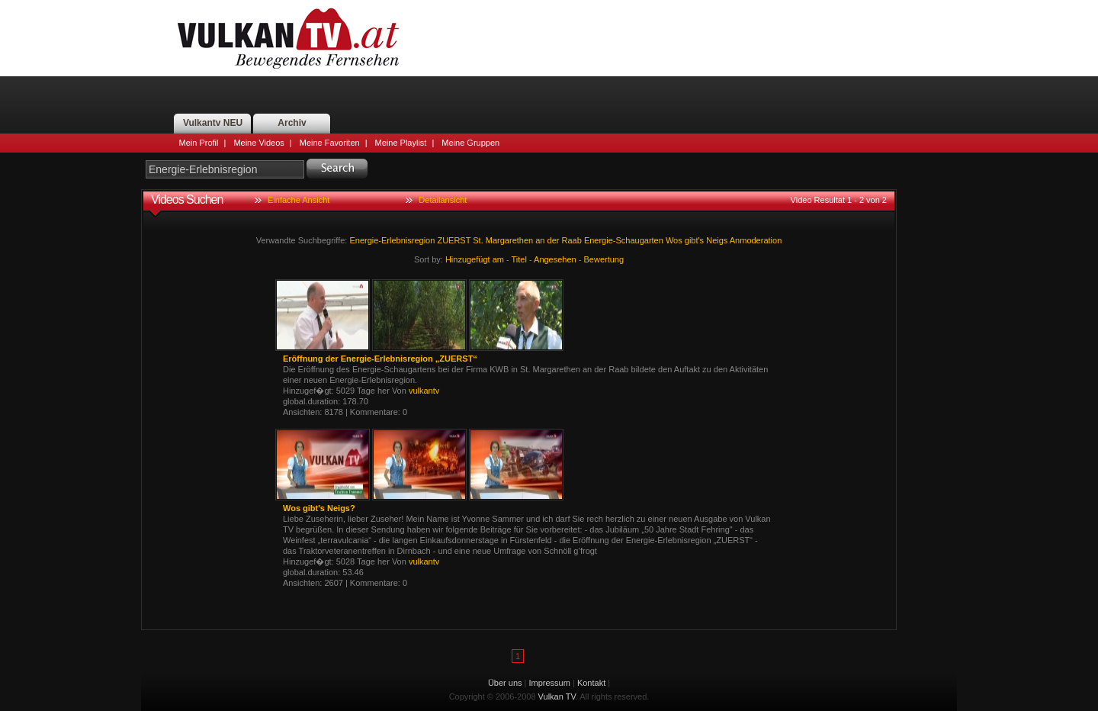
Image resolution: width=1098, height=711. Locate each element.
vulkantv (424, 390)
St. (478, 240)
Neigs (716, 240)
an (539, 240)
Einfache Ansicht (298, 199)
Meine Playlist (401, 142)
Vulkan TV (288, 38)
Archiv (292, 122)
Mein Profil (199, 142)
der (553, 240)
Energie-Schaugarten (623, 240)
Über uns (505, 682)
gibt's (694, 240)
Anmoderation (756, 240)
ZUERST (453, 240)
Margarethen (509, 240)
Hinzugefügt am (474, 259)
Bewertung (604, 259)
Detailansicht (443, 199)
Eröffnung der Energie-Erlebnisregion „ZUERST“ (380, 358)
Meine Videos (258, 142)
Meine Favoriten (330, 142)
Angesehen (555, 259)
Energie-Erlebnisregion (392, 240)
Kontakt (591, 682)
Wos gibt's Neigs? (319, 508)
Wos (674, 240)
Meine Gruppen (470, 142)
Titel (519, 259)
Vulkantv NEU (212, 122)
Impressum (549, 682)
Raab (572, 240)
